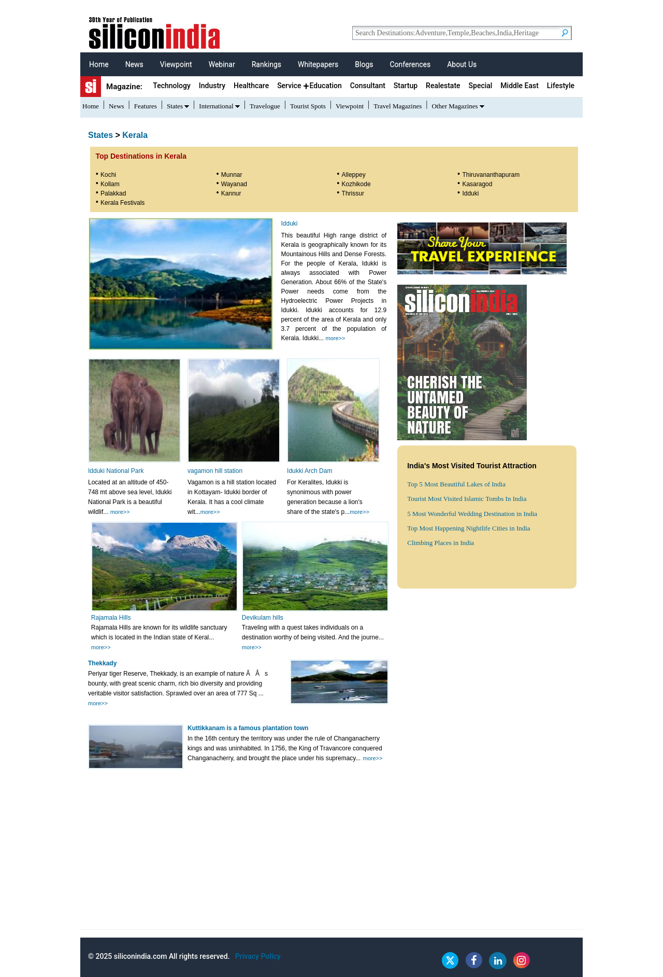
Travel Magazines (397, 106)
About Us (462, 64)
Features (145, 106)
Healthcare (251, 85)
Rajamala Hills (111, 617)
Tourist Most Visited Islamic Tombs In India (466, 499)
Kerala (135, 135)
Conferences (410, 64)
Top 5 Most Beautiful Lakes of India (456, 484)
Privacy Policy (258, 956)
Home (99, 64)
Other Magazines (454, 106)
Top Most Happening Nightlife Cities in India (468, 528)
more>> (335, 338)
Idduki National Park (115, 470)
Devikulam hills (262, 617)
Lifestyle (560, 85)
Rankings (266, 64)
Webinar (222, 64)
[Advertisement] (485, 670)
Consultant (367, 85)
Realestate (443, 85)
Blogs (364, 64)
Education (325, 85)
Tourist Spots (308, 106)
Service (289, 85)
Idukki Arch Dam (309, 470)
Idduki (289, 223)
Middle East (519, 85)
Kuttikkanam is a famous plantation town (248, 728)
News (134, 64)
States (175, 106)
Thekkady (102, 663)
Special (481, 85)
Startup (405, 85)
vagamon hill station (215, 470)
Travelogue (265, 106)
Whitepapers (318, 64)
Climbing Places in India (440, 543)
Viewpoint (176, 64)
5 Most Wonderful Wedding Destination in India (472, 514)
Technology (172, 85)
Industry (212, 85)
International (216, 106)
